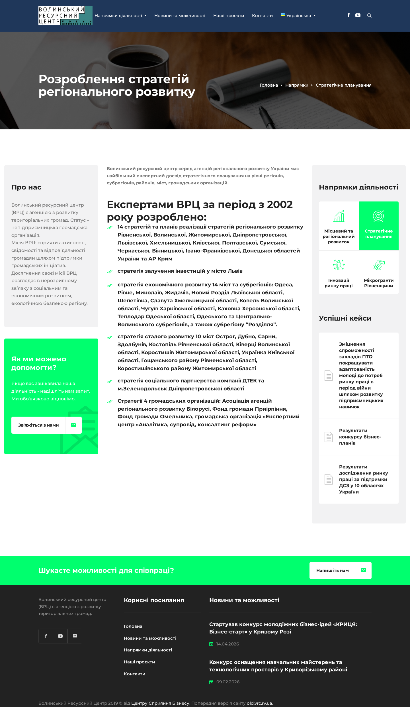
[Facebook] (348, 16)
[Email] (75, 636)
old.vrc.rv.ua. (260, 703)
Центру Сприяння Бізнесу (160, 703)
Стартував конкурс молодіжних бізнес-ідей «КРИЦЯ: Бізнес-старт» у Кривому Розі (283, 628)
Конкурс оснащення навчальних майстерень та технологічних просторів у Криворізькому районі (278, 666)
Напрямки (297, 85)
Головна (269, 85)
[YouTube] (358, 16)
